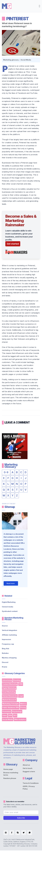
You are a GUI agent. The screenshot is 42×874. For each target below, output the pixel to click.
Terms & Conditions (31, 783)
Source (5, 626)
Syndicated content (9, 611)
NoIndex (5, 653)
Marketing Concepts (10, 704)
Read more (11, 583)
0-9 (6, 472)
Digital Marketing (8, 602)
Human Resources (9, 696)
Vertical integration (9, 630)
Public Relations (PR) (10, 708)
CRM (20, 684)
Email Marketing (8, 692)
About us (26, 765)
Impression (6, 639)
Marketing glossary (11, 60)
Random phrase (9, 778)
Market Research (9, 700)
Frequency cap (8, 644)
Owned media (7, 607)
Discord (5, 662)
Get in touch (27, 768)
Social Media (26, 60)
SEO (15, 715)
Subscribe (21, 818)
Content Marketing (9, 684)
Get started (13, 243)
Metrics (23, 704)
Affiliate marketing (9, 635)
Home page (8, 769)
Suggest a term (29, 771)
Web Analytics (20, 719)
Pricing (23, 708)
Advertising (7, 680)
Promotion (6, 712)
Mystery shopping (9, 658)
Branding (16, 680)
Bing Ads (5, 649)
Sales (4, 715)
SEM (10, 715)
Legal (21, 696)
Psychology (17, 712)
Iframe (4, 667)
